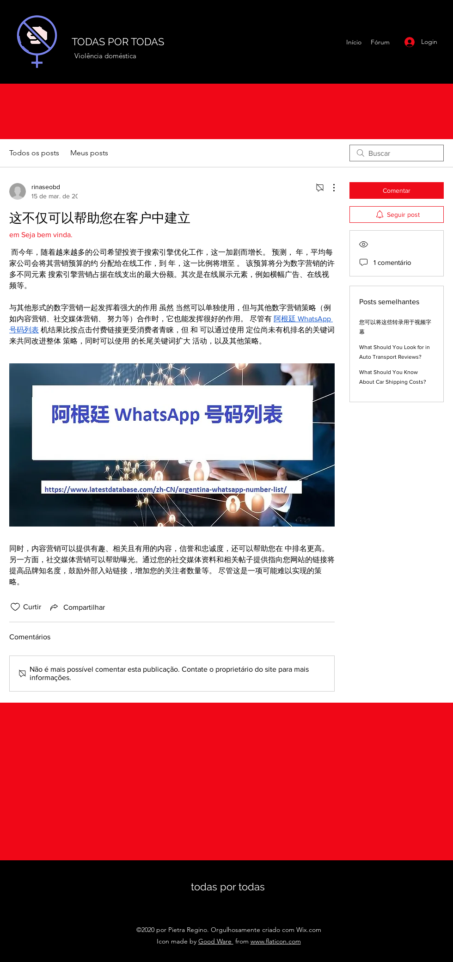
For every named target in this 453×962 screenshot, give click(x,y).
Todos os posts (34, 152)
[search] (396, 153)
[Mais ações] (329, 187)
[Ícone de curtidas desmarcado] (15, 607)
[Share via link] (77, 607)
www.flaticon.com (276, 941)
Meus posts (89, 152)
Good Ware (215, 941)
